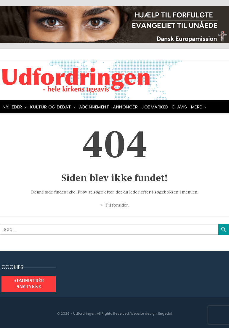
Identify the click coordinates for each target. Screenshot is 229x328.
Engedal (165, 313)
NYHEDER (12, 107)
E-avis (179, 107)
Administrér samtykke (29, 283)
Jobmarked (155, 107)
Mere (196, 107)
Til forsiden (114, 205)
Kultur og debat (50, 107)
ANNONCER (125, 107)
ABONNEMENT (94, 107)
